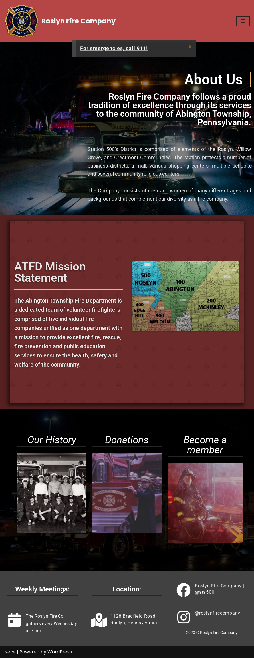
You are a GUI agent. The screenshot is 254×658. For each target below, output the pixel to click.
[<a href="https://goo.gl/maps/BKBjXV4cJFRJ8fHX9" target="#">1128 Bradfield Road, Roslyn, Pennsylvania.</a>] (99, 620)
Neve (10, 652)
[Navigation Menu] (243, 21)
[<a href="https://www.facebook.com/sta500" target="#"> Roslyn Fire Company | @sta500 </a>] (183, 590)
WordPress (59, 652)
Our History (51, 440)
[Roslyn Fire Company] (60, 21)
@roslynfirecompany (217, 613)
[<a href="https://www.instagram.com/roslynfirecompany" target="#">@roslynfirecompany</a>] (183, 617)
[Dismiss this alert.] (190, 48)
